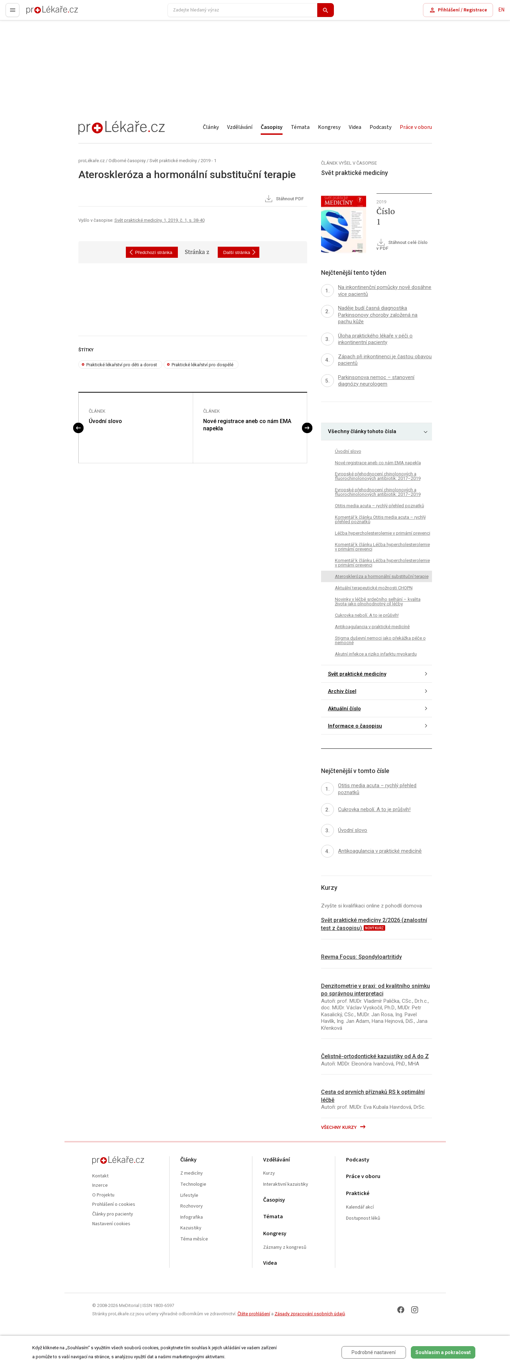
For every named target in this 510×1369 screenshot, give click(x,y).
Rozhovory (191, 1206)
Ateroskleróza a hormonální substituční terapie (382, 576)
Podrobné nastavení (374, 1352)
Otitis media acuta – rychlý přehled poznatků (379, 505)
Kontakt (100, 1176)
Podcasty (380, 127)
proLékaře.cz (40, 13)
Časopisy (272, 127)
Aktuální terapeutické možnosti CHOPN (374, 587)
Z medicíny (191, 1173)
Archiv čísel (342, 691)
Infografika (191, 1217)
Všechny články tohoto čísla (362, 431)
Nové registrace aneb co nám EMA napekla (247, 425)
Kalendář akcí (360, 1207)
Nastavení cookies (111, 1224)
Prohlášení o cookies (113, 1204)
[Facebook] (400, 1309)
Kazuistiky (190, 1228)
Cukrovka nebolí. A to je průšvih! (367, 615)
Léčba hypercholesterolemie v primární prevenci (382, 533)
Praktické (358, 1193)
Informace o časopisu (355, 726)
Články (211, 127)
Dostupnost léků (363, 1218)
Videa (355, 127)
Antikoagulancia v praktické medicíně (372, 626)
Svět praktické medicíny (173, 160)
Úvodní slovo (105, 421)
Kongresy (329, 127)
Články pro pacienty (112, 1214)
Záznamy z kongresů (284, 1247)
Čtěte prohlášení (253, 1313)
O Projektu (103, 1195)
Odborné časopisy (127, 160)
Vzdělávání (239, 127)
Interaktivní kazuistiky (285, 1184)
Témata (300, 127)
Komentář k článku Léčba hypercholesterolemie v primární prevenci (382, 547)
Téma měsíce (194, 1239)
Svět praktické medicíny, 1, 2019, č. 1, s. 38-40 (159, 220)
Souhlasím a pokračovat (443, 1352)
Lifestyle (189, 1195)
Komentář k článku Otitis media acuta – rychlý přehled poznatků (380, 519)
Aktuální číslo (344, 708)
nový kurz (374, 928)
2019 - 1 (208, 160)
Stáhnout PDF (284, 199)
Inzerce (100, 1185)
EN (501, 10)
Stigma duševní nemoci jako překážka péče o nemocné (380, 640)
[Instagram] (414, 1309)
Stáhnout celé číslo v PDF (402, 245)
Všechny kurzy (343, 1127)
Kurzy (269, 1173)
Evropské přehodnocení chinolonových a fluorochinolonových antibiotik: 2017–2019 (378, 476)
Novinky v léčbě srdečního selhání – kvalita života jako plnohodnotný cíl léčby (378, 601)
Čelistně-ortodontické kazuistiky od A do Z (375, 1056)
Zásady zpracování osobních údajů (310, 1313)
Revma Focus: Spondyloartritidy (361, 957)
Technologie (193, 1184)
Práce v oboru (416, 127)
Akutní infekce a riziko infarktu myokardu (376, 654)
